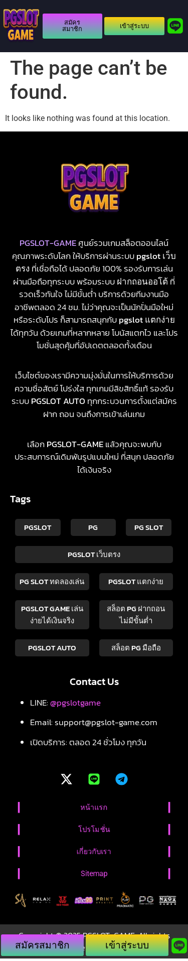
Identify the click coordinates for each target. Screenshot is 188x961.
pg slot (148, 527)
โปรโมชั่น (94, 830)
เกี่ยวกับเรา (94, 852)
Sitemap (94, 874)
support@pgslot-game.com (106, 722)
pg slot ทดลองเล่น (52, 581)
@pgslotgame (75, 702)
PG (93, 527)
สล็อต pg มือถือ (136, 647)
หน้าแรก (93, 807)
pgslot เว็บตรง (94, 554)
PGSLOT (37, 527)
